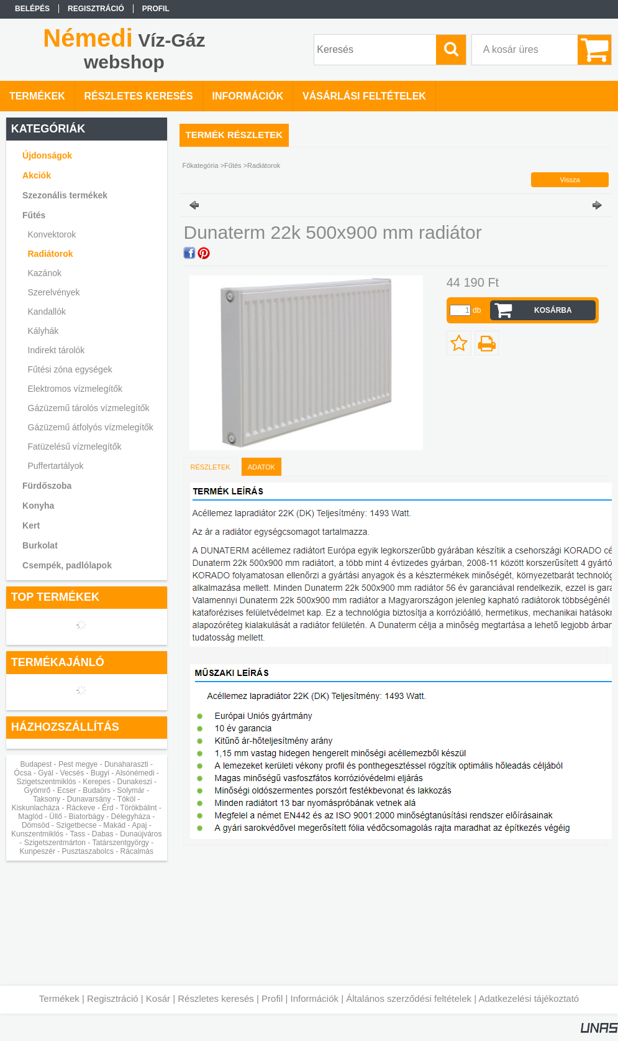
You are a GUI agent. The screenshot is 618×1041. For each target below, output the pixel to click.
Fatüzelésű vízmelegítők (75, 446)
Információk (314, 998)
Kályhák (43, 331)
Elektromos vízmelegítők (75, 389)
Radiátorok (50, 254)
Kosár (158, 998)
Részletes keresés (216, 998)
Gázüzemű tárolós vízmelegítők (89, 408)
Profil (272, 998)
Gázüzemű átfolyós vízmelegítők (90, 427)
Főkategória (201, 165)
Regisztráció (113, 998)
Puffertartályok (56, 466)
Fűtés (233, 165)
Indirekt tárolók (56, 350)
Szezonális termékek (64, 195)
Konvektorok (52, 234)
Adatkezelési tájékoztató (528, 998)
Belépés (32, 8)
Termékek (59, 998)
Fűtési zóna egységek (70, 369)
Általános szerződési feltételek (408, 998)
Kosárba (553, 310)
